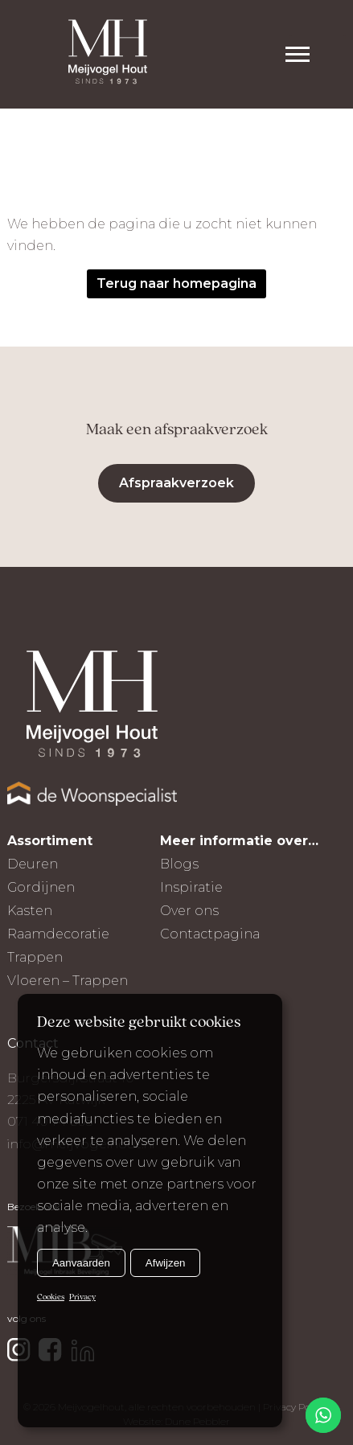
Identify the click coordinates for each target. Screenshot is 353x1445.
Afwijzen (166, 1263)
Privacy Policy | (296, 1407)
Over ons (189, 910)
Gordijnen (41, 887)
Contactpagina (210, 934)
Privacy (82, 1297)
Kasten (29, 910)
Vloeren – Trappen (67, 980)
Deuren (32, 864)
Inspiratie (191, 887)
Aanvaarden (81, 1263)
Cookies (50, 1297)
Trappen (35, 957)
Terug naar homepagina (176, 283)
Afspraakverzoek (176, 483)
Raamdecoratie (58, 934)
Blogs (179, 864)
